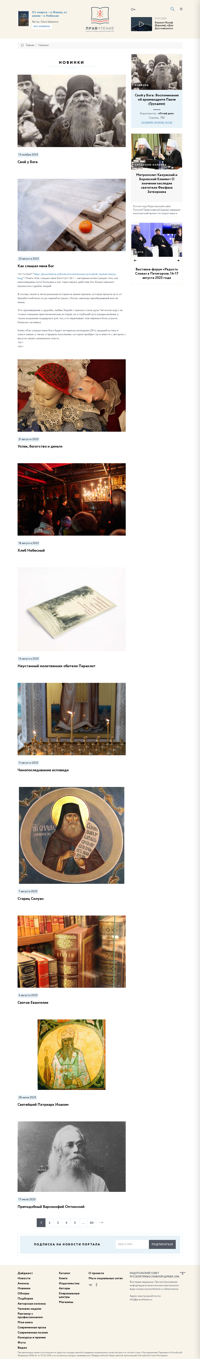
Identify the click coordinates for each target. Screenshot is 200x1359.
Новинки (142, 85)
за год (168, 122)
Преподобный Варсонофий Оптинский (51, 1207)
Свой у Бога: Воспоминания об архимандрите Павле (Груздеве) (157, 100)
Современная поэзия (33, 1332)
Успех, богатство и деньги (40, 446)
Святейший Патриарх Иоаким (43, 1105)
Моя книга (25, 1322)
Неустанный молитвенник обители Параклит (57, 666)
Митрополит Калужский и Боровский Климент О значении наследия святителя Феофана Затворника (156, 183)
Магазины (66, 1302)
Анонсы (23, 1283)
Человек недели (29, 1308)
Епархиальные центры (69, 1295)
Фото (139, 252)
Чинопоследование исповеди (43, 770)
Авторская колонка (32, 1303)
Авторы (64, 1288)
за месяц (159, 122)
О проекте (96, 1273)
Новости (24, 1278)
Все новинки (42, 27)
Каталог (64, 1273)
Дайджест (25, 1273)
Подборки (25, 1298)
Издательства (69, 1283)
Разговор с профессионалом (30, 1315)
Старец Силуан (31, 899)
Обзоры (23, 1293)
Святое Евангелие (33, 1003)
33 (176, 227)
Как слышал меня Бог (36, 266)
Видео (22, 1347)
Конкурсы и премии (32, 1337)
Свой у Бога (28, 162)
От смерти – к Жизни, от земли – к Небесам (49, 14)
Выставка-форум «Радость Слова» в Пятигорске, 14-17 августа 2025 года (156, 274)
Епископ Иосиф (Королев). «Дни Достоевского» (164, 25)
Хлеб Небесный (31, 551)
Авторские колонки (151, 165)
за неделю (147, 122)
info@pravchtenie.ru (141, 1299)
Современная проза (32, 1327)
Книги (63, 1278)
